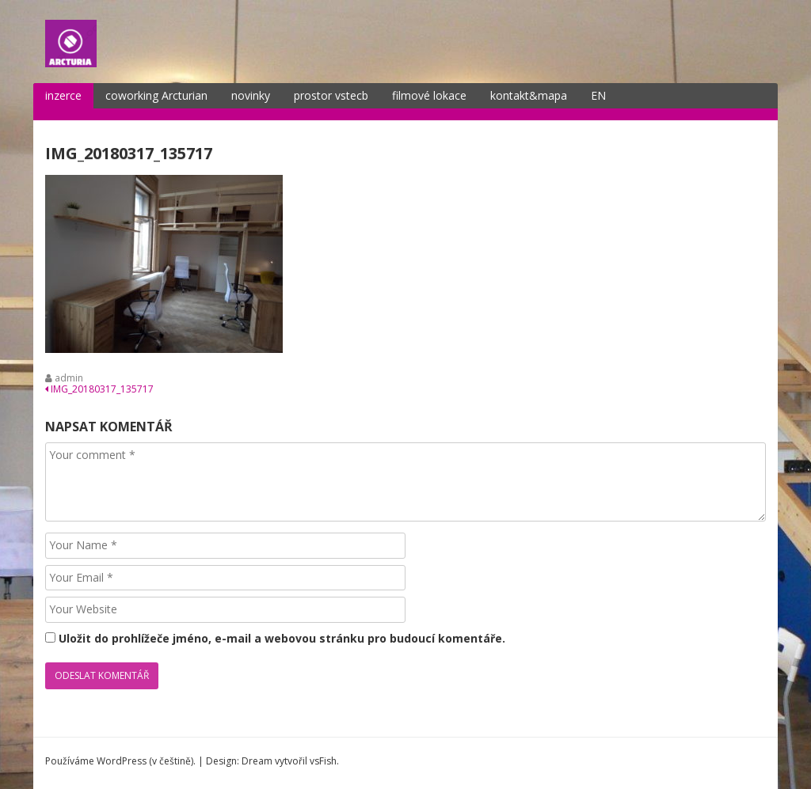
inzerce (63, 95)
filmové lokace (429, 95)
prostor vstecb (331, 95)
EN (598, 95)
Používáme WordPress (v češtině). (120, 761)
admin (69, 378)
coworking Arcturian (156, 95)
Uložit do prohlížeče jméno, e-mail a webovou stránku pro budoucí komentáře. (282, 638)
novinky (250, 95)
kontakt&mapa (528, 95)
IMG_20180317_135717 (99, 389)
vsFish (323, 761)
